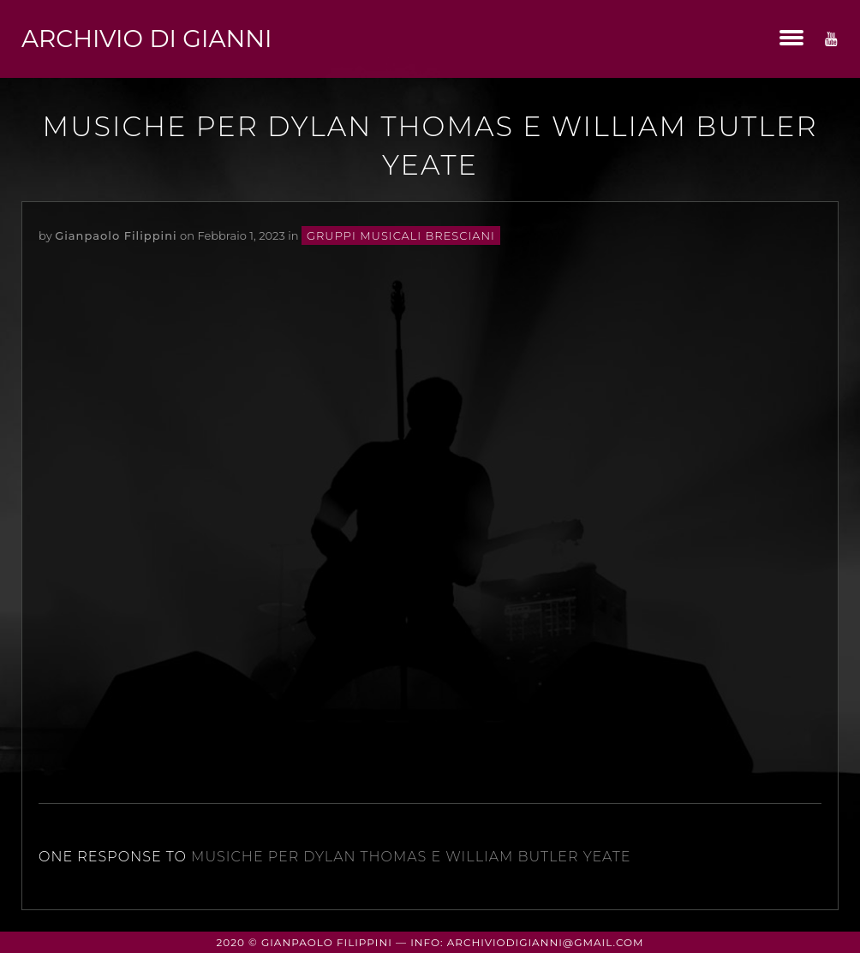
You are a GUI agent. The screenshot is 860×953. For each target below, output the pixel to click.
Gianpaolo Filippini (115, 235)
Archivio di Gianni (146, 38)
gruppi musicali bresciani (401, 235)
